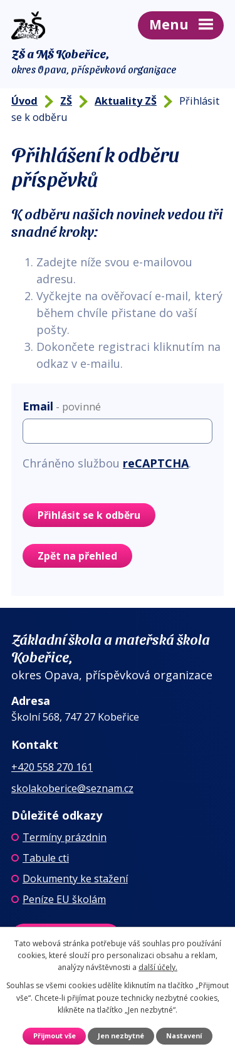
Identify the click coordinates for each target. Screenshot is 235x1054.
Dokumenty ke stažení (75, 878)
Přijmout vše (54, 1035)
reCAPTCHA (156, 463)
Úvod (24, 101)
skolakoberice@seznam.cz (72, 788)
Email (62, 406)
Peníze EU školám (64, 899)
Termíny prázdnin (65, 837)
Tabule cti (46, 858)
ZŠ (66, 101)
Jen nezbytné (121, 1035)
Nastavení (184, 1035)
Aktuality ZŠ (126, 101)
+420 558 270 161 (52, 767)
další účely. (157, 967)
